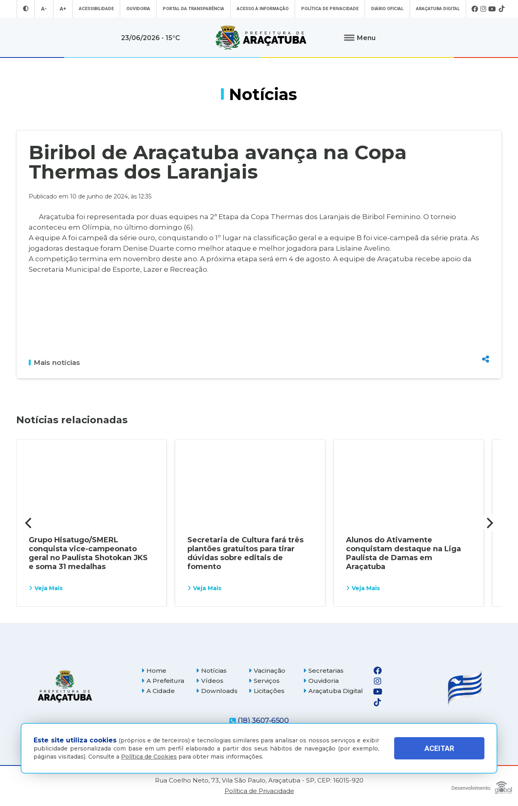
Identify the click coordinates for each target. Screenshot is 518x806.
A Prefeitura (162, 680)
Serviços (264, 680)
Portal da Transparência (193, 8)
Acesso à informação (263, 8)
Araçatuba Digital (438, 8)
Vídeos (209, 680)
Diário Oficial (387, 8)
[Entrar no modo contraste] (25, 9)
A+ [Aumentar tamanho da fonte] (62, 9)
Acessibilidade (96, 8)
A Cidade (158, 691)
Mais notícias (54, 362)
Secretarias (323, 670)
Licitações (266, 691)
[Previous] (29, 523)
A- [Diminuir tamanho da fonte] (44, 9)
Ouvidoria (138, 8)
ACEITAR (439, 748)
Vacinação (266, 670)
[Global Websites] (482, 785)
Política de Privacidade (330, 8)
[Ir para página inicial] (261, 37)
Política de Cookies (149, 756)
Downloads (217, 691)
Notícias (211, 670)
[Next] (489, 523)
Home (153, 670)
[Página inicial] (64, 686)
